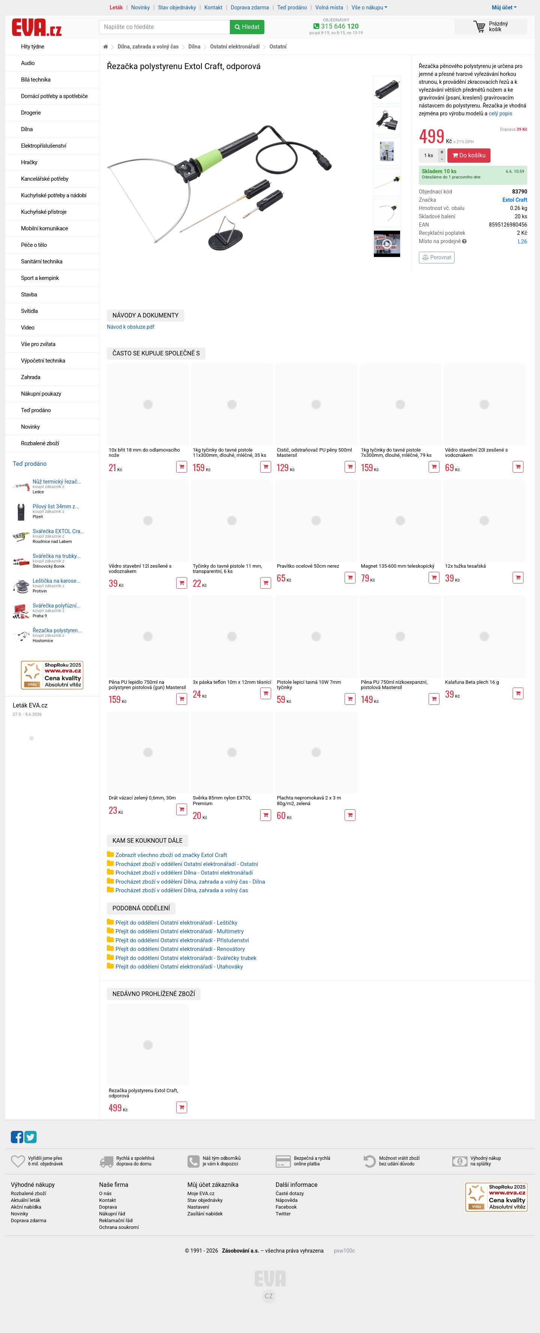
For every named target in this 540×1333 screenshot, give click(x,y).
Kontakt (213, 8)
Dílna (27, 129)
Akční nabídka (26, 1207)
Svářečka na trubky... (57, 556)
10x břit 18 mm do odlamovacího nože (144, 452)
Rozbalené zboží (40, 443)
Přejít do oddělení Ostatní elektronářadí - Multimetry (180, 931)
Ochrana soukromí (119, 1227)
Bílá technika (36, 79)
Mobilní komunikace (44, 228)
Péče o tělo (34, 245)
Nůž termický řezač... (57, 482)
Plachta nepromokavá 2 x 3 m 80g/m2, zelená (309, 800)
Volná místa (329, 8)
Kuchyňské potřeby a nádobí (53, 195)
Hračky (29, 162)
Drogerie (30, 112)
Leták (116, 8)
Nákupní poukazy (41, 393)
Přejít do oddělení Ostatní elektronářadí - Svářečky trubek (186, 958)
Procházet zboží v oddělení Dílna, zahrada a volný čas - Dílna (190, 881)
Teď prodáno (292, 8)
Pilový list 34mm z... (56, 506)
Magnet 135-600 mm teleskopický (398, 566)
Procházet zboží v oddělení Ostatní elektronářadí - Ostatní (187, 864)
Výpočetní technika (43, 360)
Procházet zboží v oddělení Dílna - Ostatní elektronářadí (184, 872)
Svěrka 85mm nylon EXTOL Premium (222, 800)
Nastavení (198, 1207)
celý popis (500, 113)
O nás (105, 1193)
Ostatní (278, 47)
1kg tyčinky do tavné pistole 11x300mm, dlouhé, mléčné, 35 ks (229, 452)
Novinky (140, 8)
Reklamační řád (115, 1220)
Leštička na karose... (57, 581)
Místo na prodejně (473, 241)
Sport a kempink (40, 278)
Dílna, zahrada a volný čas (148, 47)
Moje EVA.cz (201, 1193)
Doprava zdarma (250, 8)
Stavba (29, 294)
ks (428, 155)
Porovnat (436, 257)
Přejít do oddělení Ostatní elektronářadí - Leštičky (176, 922)
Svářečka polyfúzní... (57, 606)
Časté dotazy (290, 1193)
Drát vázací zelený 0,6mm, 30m (142, 798)
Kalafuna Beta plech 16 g (472, 682)
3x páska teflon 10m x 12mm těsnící (232, 682)
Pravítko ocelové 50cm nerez (308, 566)
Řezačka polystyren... (57, 630)
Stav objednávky (177, 8)
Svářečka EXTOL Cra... (58, 531)
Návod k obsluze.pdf (130, 327)
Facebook (286, 1207)
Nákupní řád (112, 1214)
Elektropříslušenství (43, 145)
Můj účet (502, 8)
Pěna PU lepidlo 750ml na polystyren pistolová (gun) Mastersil (147, 684)
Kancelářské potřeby (44, 178)
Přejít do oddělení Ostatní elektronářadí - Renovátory (180, 949)
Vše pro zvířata (38, 344)
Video (27, 327)
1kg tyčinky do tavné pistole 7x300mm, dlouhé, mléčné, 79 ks (396, 452)
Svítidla (29, 311)
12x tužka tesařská (465, 566)
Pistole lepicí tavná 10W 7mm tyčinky (309, 684)
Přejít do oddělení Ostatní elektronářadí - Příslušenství (182, 940)
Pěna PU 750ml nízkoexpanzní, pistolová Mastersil (394, 684)
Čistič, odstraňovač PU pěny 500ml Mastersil (314, 452)
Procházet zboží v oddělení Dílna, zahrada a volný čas (182, 890)
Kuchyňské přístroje (43, 212)
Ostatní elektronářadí (235, 47)
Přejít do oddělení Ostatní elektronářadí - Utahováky (179, 966)
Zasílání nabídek (205, 1214)
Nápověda (286, 1200)
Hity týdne (32, 46)
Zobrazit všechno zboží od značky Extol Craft (171, 855)
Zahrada (30, 377)
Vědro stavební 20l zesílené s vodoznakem (476, 452)
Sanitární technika (42, 261)
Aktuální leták (25, 1200)
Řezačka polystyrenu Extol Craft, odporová (143, 1093)
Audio (27, 63)
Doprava (513, 129)
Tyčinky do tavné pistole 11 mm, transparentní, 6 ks (227, 568)
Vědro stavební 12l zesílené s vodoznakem (140, 568)
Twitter (283, 1214)
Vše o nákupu (367, 8)
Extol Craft (514, 200)
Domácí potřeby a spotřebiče (54, 96)
